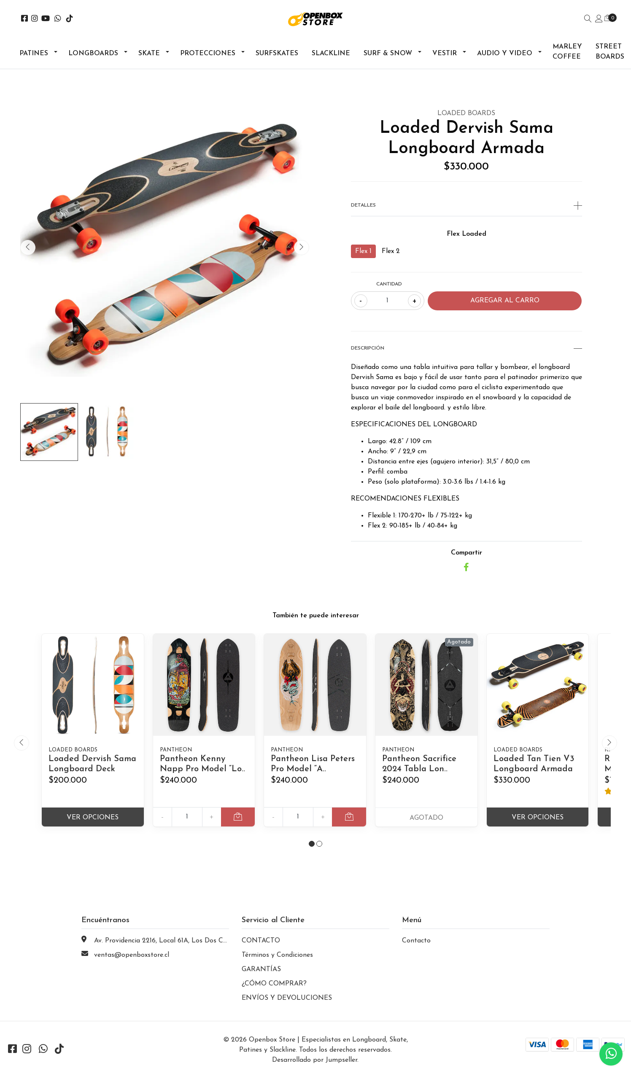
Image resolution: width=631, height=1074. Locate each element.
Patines (33, 53)
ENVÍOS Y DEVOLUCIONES (287, 998)
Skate (149, 53)
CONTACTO (261, 940)
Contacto (416, 940)
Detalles (466, 205)
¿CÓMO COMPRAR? (274, 983)
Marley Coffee (567, 51)
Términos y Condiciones (277, 955)
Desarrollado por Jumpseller (314, 1060)
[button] (312, 844)
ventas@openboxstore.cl (131, 955)
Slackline (331, 53)
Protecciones (207, 53)
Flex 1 (363, 251)
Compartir (466, 552)
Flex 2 (391, 251)
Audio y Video (504, 53)
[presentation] (27, 247)
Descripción (466, 348)
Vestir (444, 53)
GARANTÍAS (261, 969)
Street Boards (610, 51)
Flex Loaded (466, 234)
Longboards (93, 53)
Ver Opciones (93, 817)
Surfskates (277, 53)
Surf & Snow (388, 53)
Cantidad (389, 284)
